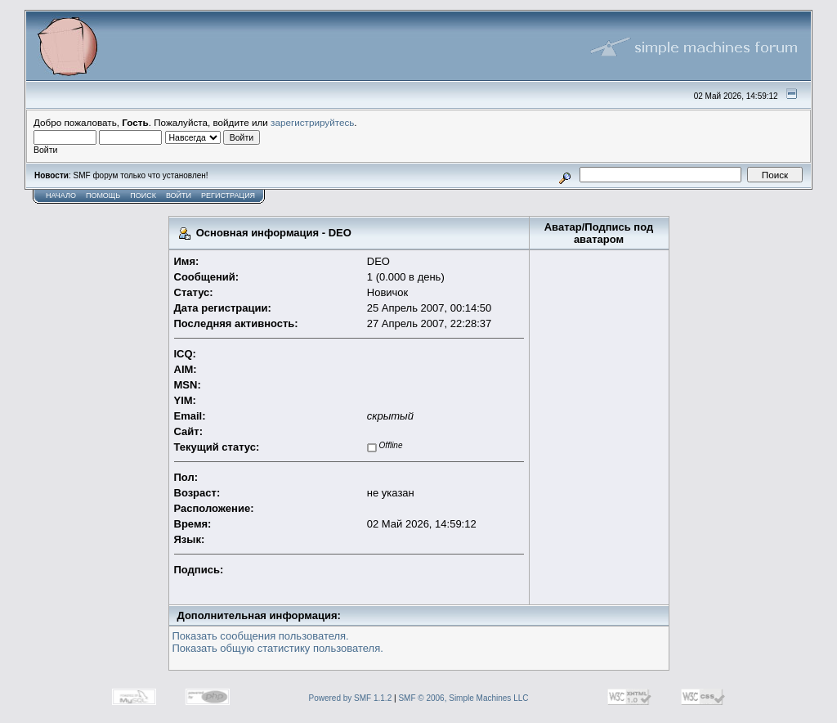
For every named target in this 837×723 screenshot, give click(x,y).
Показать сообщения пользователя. (260, 636)
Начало (61, 195)
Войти (178, 195)
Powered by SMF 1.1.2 (350, 698)
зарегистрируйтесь (312, 122)
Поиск (143, 195)
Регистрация (228, 195)
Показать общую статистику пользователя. (277, 648)
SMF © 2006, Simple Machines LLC (463, 698)
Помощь (103, 195)
